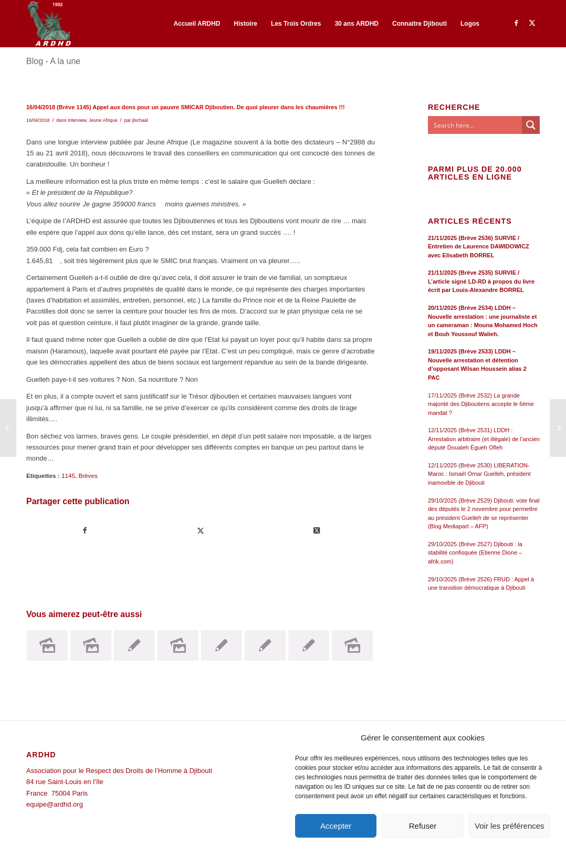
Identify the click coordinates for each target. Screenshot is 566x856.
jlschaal (140, 120)
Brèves (87, 475)
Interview (77, 120)
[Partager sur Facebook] (85, 530)
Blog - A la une (53, 61)
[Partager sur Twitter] (201, 530)
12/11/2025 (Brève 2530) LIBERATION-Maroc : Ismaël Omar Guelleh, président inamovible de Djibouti (479, 474)
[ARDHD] (48, 24)
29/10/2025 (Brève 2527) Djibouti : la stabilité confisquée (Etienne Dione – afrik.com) (475, 553)
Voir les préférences (509, 825)
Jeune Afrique (103, 120)
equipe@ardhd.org (54, 804)
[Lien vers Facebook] (516, 23)
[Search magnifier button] (531, 125)
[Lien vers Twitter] (532, 23)
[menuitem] (196, 24)
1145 (68, 475)
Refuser (423, 825)
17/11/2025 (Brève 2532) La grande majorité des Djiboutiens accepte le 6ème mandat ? (481, 404)
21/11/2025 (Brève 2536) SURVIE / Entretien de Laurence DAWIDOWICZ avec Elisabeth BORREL (478, 246)
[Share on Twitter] (316, 530)
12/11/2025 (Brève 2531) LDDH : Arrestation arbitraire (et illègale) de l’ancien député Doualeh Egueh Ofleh (484, 439)
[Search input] (475, 125)
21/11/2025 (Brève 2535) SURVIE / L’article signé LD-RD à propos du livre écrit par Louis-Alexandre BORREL (481, 281)
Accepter (335, 825)
